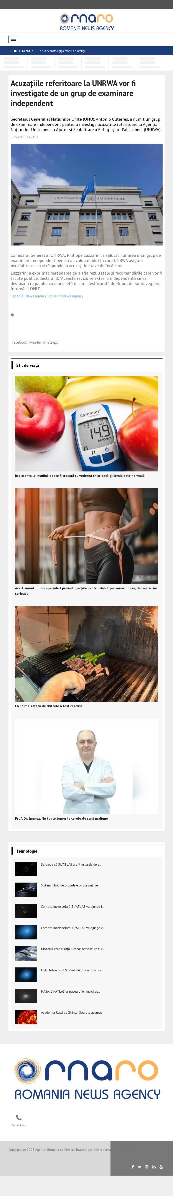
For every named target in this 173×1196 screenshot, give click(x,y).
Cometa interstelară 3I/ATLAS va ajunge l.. (72, 906)
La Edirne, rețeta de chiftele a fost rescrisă (48, 706)
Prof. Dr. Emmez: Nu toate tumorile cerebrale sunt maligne (61, 818)
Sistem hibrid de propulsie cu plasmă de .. (70, 885)
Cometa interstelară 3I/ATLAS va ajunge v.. (72, 928)
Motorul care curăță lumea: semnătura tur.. (72, 949)
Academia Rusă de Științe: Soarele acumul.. (72, 1012)
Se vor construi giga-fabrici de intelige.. (63, 51)
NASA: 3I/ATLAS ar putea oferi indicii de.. (70, 991)
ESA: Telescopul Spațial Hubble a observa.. (72, 970)
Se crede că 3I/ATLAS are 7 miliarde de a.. (71, 864)
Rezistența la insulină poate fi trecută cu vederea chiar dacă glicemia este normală (80, 475)
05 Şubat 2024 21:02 (24, 137)
